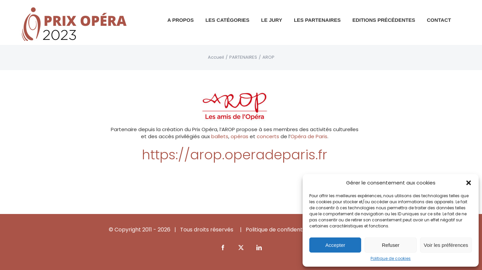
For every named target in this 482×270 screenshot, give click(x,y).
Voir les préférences (446, 245)
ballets (219, 136)
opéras (239, 136)
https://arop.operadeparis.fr (234, 154)
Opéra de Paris (309, 136)
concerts (268, 136)
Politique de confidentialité (280, 229)
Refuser (391, 245)
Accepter (335, 245)
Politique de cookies (391, 258)
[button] (468, 182)
